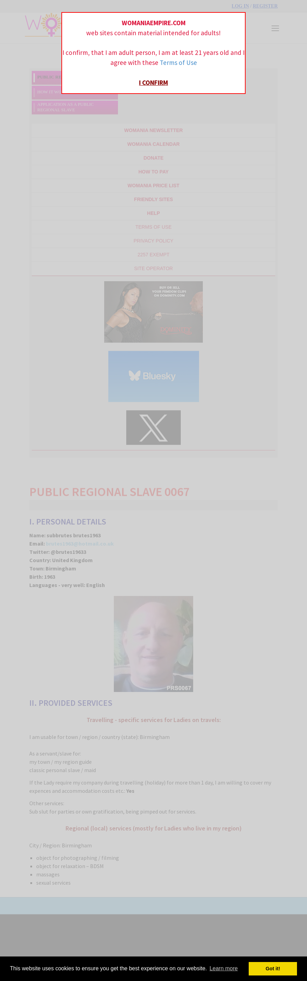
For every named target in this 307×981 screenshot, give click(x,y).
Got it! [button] (273, 968)
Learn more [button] (223, 968)
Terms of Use (178, 62)
